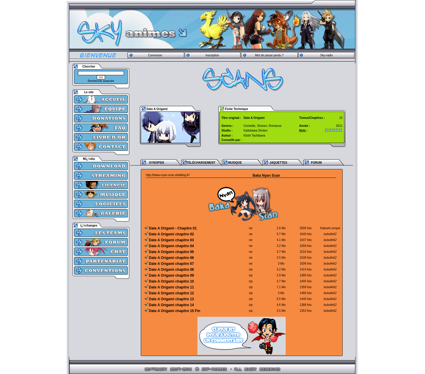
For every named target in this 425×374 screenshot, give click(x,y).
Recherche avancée (101, 81)
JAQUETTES (278, 162)
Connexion (155, 55)
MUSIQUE (235, 162)
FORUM (316, 162)
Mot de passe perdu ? (269, 55)
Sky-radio (326, 55)
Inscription (212, 55)
